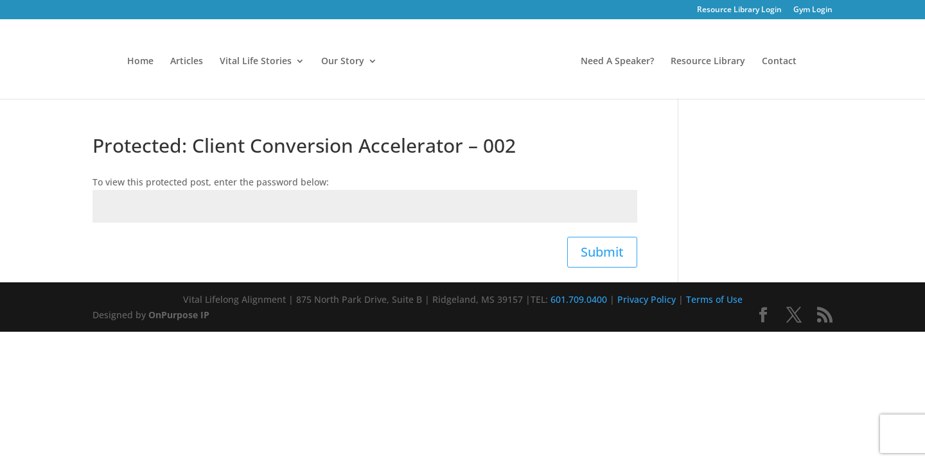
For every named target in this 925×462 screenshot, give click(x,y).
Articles (186, 61)
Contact (779, 61)
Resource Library (708, 61)
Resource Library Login (739, 10)
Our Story (342, 61)
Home (140, 61)
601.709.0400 (579, 299)
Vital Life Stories (256, 61)
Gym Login (813, 10)
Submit (602, 252)
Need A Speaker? (617, 61)
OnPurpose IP (178, 315)
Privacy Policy (646, 299)
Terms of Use (714, 299)
